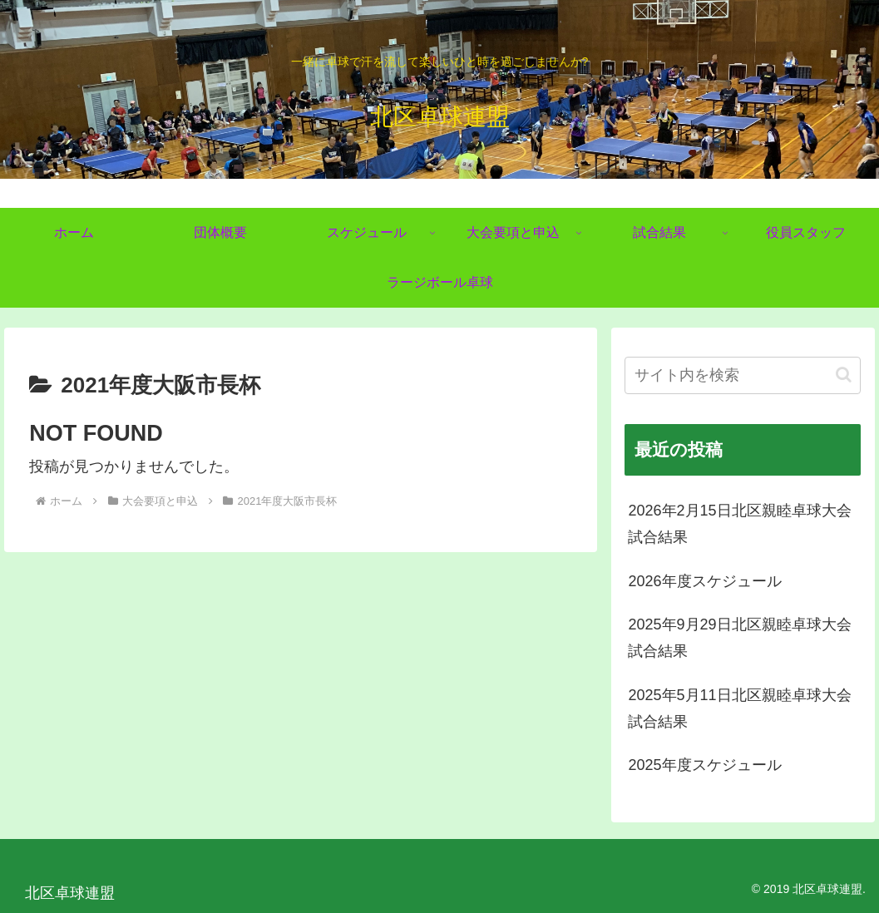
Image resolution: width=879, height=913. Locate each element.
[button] (843, 374)
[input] (742, 375)
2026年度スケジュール (704, 581)
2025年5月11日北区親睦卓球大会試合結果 (739, 708)
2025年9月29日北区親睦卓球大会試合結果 (739, 637)
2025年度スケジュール (704, 765)
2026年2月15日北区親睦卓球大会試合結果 (739, 523)
